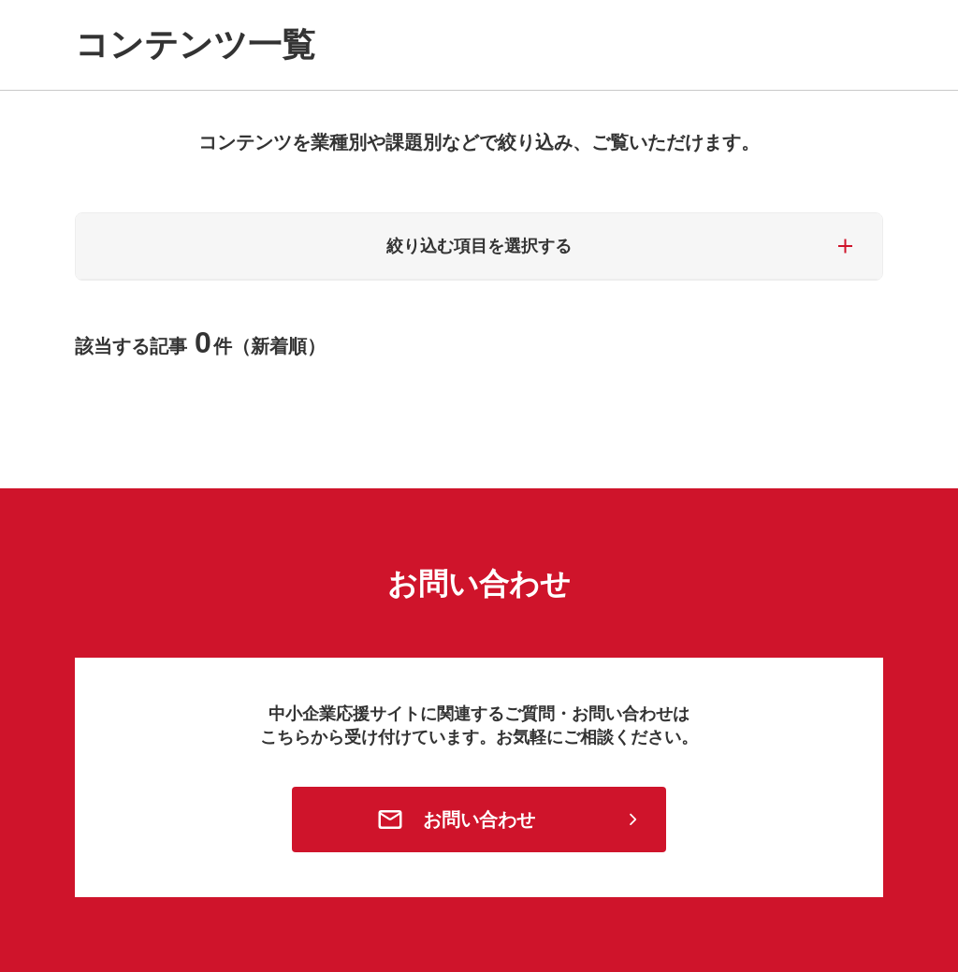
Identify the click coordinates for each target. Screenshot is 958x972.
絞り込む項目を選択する (479, 246)
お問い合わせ (479, 819)
